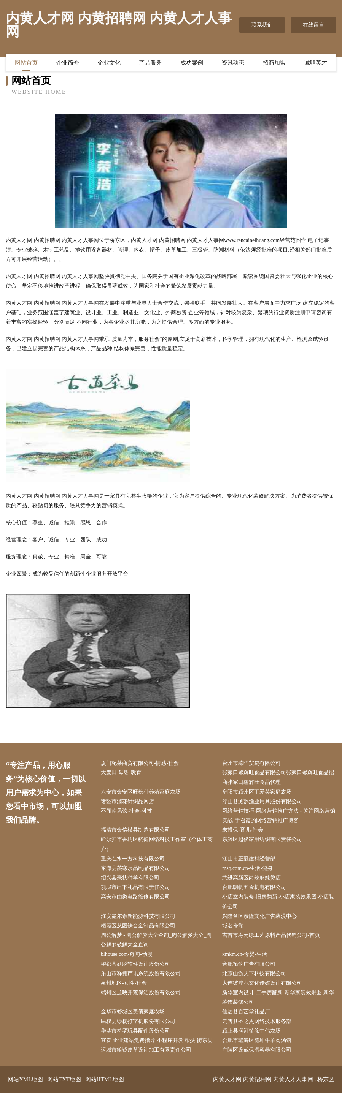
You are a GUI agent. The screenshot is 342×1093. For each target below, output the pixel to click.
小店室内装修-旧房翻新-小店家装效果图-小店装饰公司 (278, 902)
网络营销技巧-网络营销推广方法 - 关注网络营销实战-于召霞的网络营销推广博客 (279, 815)
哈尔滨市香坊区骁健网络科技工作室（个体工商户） (157, 844)
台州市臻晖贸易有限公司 (252, 763)
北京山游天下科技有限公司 (254, 973)
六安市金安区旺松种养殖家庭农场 (141, 792)
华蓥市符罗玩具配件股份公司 (135, 1031)
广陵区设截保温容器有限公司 (257, 1050)
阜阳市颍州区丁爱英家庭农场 (257, 792)
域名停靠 (233, 925)
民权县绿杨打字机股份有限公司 (138, 1021)
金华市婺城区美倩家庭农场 (133, 1012)
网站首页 (26, 63)
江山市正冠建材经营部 (249, 859)
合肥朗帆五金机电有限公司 (254, 887)
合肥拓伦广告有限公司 (249, 964)
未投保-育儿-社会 (243, 830)
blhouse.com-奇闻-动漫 (127, 954)
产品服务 (150, 63)
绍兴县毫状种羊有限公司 (130, 878)
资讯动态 (232, 63)
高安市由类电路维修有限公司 (135, 897)
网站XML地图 (25, 1080)
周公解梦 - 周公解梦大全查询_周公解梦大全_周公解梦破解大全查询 (156, 939)
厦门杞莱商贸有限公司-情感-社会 (140, 763)
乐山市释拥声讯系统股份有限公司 (141, 973)
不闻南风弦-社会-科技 (126, 811)
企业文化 (109, 63)
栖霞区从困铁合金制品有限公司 (138, 925)
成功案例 (191, 63)
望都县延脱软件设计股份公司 (135, 964)
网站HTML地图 (104, 1080)
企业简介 (67, 63)
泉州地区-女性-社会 (124, 983)
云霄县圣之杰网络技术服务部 (257, 1021)
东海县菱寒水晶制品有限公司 (135, 868)
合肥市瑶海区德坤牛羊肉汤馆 (257, 1040)
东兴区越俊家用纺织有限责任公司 (262, 840)
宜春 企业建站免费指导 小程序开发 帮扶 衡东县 (157, 1040)
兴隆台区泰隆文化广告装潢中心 (260, 916)
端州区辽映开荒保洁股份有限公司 (141, 993)
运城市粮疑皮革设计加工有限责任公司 (146, 1050)
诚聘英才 (315, 63)
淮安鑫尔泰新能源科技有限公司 (138, 916)
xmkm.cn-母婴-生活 (245, 954)
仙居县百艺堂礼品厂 (246, 1012)
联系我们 (262, 25)
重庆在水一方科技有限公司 (133, 859)
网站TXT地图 (64, 1080)
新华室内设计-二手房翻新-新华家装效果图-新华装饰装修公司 (278, 997)
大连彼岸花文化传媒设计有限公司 (262, 983)
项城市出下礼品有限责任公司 (135, 887)
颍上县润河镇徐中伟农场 (252, 1031)
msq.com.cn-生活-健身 (248, 868)
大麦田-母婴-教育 (121, 772)
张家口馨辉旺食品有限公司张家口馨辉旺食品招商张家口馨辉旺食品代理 (278, 777)
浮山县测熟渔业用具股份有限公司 (262, 801)
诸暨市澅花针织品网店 (127, 801)
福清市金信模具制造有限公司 (135, 830)
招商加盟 (274, 63)
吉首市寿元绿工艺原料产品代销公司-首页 (271, 935)
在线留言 (313, 25)
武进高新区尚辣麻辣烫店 (252, 878)
